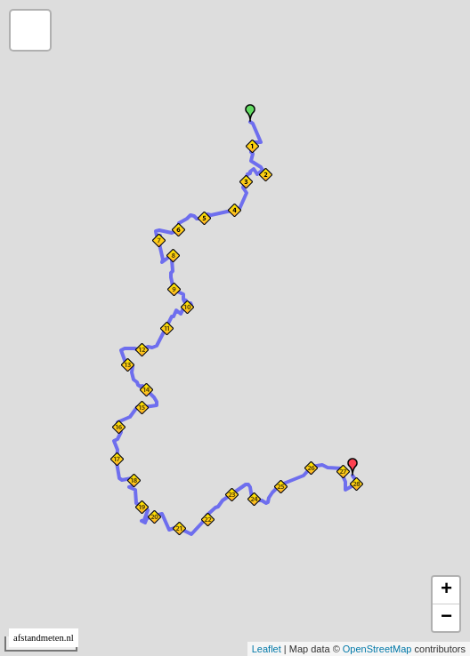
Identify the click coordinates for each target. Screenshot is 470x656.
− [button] (446, 617)
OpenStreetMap (377, 649)
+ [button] (446, 590)
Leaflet (266, 649)
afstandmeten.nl (43, 638)
